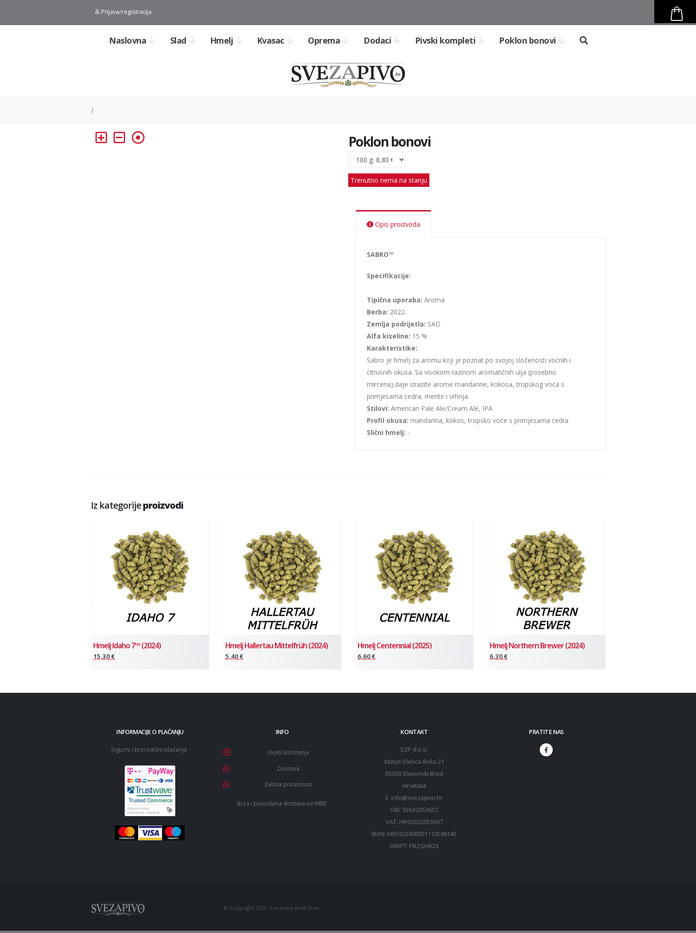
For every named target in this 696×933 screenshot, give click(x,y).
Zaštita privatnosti (288, 785)
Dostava (288, 770)
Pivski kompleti (450, 40)
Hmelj (226, 40)
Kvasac (275, 40)
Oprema (329, 40)
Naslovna (132, 40)
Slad (183, 40)
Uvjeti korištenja (288, 754)
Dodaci (382, 40)
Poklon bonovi (532, 40)
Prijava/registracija (123, 12)
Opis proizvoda (393, 224)
